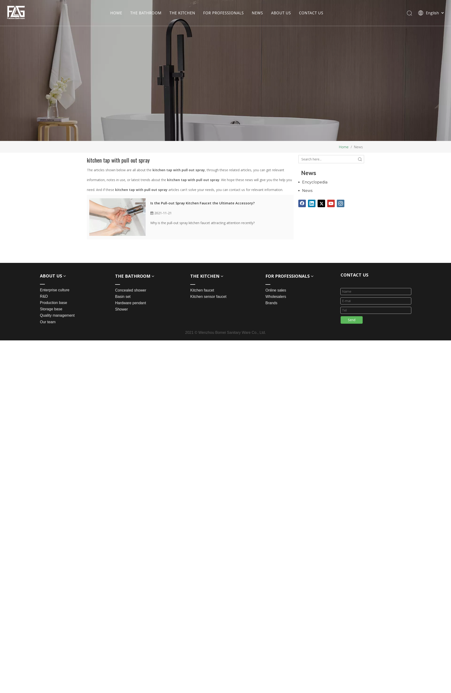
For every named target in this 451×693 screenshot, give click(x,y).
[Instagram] (340, 203)
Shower (121, 309)
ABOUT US (281, 13)
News (307, 190)
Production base (53, 303)
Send (351, 320)
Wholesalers (275, 297)
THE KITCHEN (182, 13)
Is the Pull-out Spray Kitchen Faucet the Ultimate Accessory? (202, 203)
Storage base (51, 309)
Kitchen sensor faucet (208, 297)
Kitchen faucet (202, 290)
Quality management (57, 315)
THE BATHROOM (145, 13)
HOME (116, 13)
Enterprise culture (54, 290)
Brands (271, 303)
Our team (48, 322)
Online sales (275, 290)
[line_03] (344, 282)
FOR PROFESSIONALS (223, 13)
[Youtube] (331, 203)
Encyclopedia (314, 182)
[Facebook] (302, 203)
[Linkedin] (311, 203)
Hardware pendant (130, 303)
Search (360, 159)
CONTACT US (311, 13)
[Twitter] (321, 203)
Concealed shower (130, 290)
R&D (44, 296)
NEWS (257, 13)
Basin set (123, 297)
